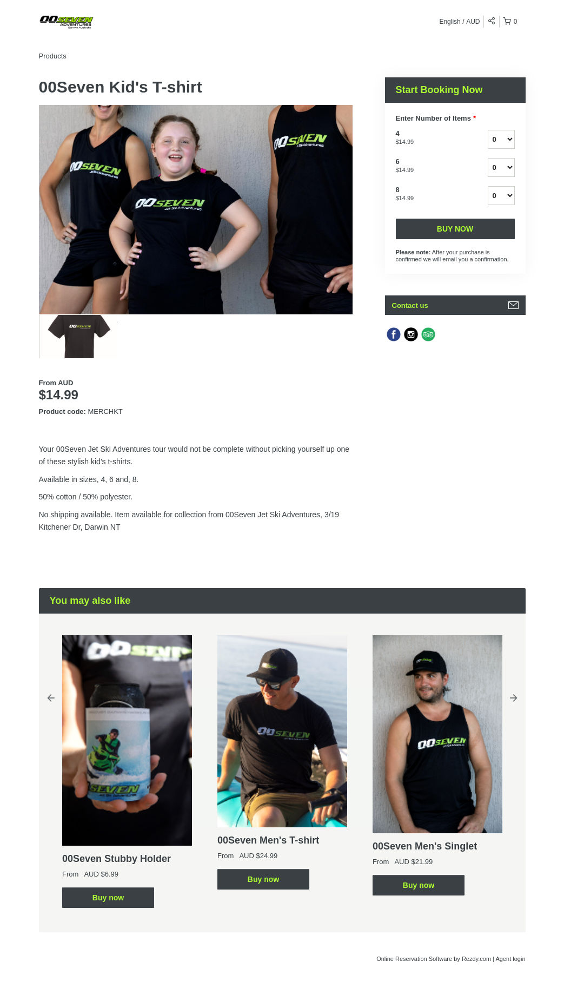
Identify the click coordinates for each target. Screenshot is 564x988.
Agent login (510, 959)
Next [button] (513, 697)
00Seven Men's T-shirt (268, 840)
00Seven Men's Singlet (425, 846)
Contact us (410, 305)
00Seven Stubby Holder (116, 858)
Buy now (455, 229)
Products (53, 56)
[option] (78, 336)
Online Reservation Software (414, 959)
